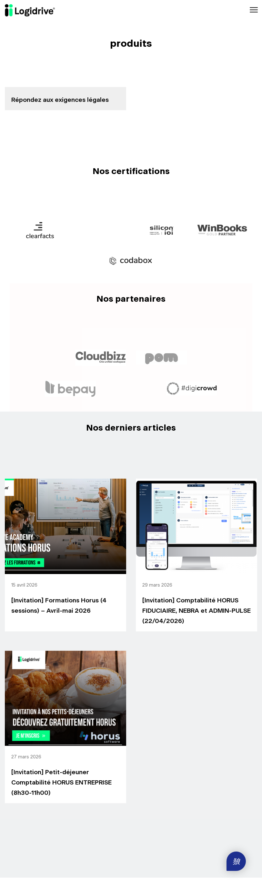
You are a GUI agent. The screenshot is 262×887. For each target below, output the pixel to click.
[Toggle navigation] (253, 10)
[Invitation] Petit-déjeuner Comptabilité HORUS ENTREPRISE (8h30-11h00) (61, 782)
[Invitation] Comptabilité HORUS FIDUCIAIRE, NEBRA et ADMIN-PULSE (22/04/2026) (196, 611)
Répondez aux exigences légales (60, 100)
